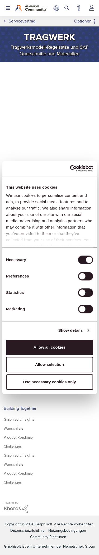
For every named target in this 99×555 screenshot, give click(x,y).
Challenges (13, 446)
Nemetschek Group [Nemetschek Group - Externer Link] (79, 546)
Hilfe (78, 8)
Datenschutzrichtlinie (27, 530)
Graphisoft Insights (19, 419)
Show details (70, 330)
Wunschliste (13, 428)
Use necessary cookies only (49, 382)
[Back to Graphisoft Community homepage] (31, 8)
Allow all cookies (49, 347)
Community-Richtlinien (48, 536)
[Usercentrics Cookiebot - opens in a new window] (70, 168)
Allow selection (49, 364)
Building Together (20, 408)
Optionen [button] (83, 21)
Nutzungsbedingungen (67, 530)
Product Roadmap (18, 437)
